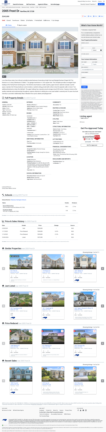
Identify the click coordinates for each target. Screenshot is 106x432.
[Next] (102, 268)
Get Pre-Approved (92, 145)
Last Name (94, 62)
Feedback (41, 410)
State (93, 48)
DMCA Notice (67, 414)
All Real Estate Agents (18, 410)
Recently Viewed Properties (88, 4)
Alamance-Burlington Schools (18, 200)
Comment (83, 77)
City (82, 48)
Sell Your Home (31, 4)
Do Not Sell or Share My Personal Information (51, 412)
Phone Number (84, 72)
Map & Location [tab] (22, 25)
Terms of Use (94, 108)
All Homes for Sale (6, 410)
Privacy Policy (68, 410)
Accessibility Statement (56, 414)
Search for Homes (18, 4)
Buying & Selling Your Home (84, 1)
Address (85, 42)
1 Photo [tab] (9, 25)
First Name (84, 62)
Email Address (84, 67)
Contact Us (48, 410)
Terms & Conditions (44, 414)
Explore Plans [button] (75, 425)
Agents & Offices (43, 4)
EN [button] (104, 1)
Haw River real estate (37, 404)
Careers (100, 1)
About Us (94, 1)
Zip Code (85, 53)
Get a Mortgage (56, 4)
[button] (101, 4)
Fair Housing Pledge (44, 416)
